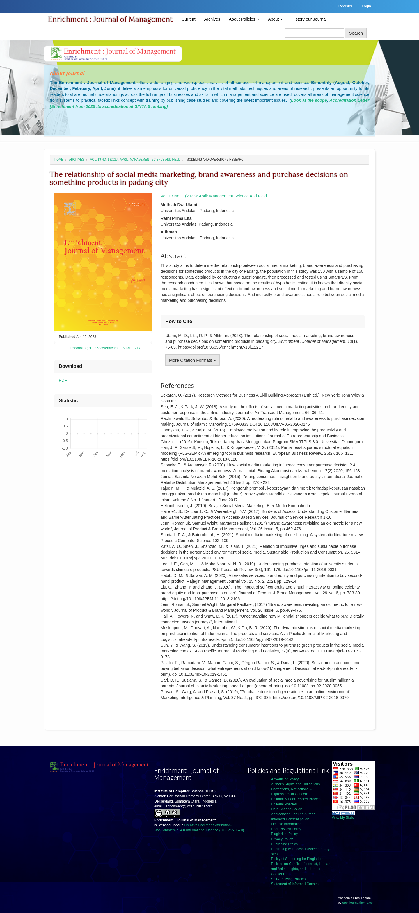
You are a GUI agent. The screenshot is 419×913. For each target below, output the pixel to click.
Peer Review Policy (286, 829)
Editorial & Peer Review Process (296, 799)
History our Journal (309, 19)
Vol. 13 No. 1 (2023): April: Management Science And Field (135, 159)
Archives (212, 19)
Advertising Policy (285, 779)
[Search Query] (314, 33)
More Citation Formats (192, 360)
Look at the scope (309, 100)
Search (356, 33)
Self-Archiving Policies (288, 879)
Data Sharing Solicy (286, 809)
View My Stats (343, 818)
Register (345, 6)
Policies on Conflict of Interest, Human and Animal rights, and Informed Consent (300, 869)
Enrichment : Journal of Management (110, 19)
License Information (286, 824)
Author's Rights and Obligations (295, 784)
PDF (63, 380)
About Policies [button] (244, 19)
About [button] (275, 19)
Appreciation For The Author (293, 814)
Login (366, 6)
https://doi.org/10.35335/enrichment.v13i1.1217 (104, 348)
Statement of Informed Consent (295, 884)
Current (189, 19)
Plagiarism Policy (284, 834)
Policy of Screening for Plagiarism (297, 859)
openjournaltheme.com (358, 902)
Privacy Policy (282, 839)
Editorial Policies (284, 804)
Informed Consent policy (290, 819)
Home (58, 159)
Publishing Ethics (284, 844)
